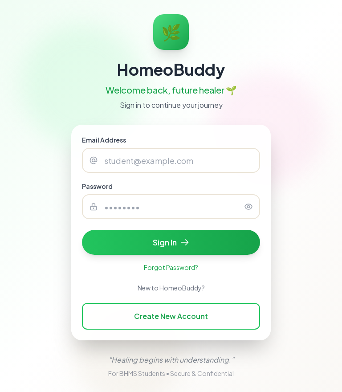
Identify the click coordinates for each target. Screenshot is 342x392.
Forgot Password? (171, 267)
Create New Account (171, 316)
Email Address (104, 140)
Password (97, 186)
